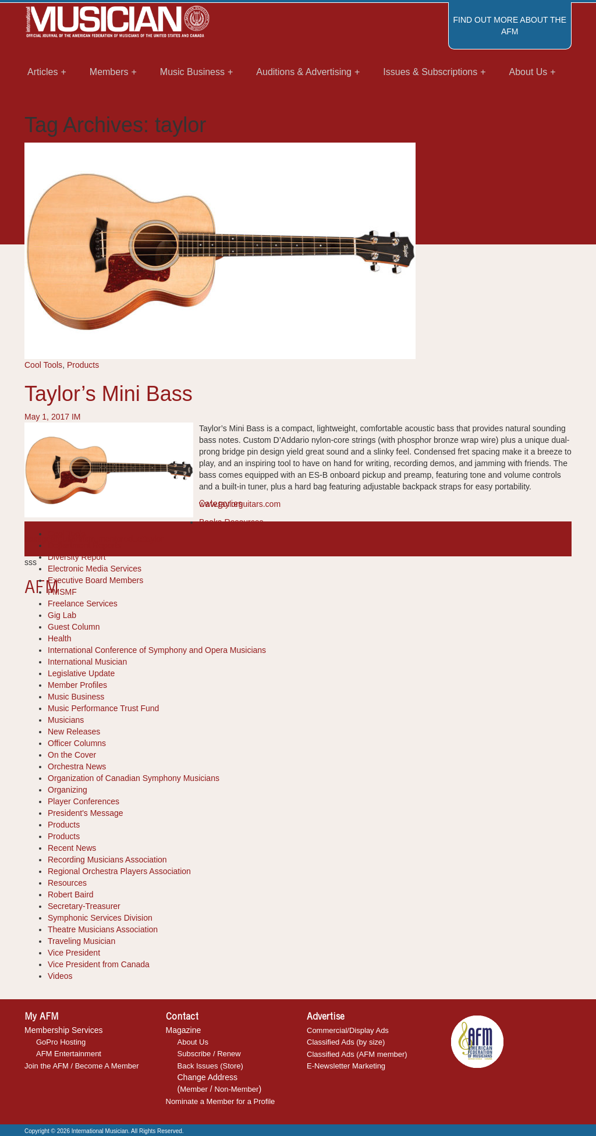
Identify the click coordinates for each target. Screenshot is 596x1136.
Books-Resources (231, 522)
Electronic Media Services (94, 568)
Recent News (72, 848)
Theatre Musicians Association (103, 929)
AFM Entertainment (68, 1053)
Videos (60, 976)
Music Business (76, 696)
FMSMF (62, 592)
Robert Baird (71, 894)
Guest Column (74, 626)
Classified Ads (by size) (346, 1042)
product (130, 539)
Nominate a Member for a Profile (220, 1101)
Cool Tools (43, 365)
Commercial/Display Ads (348, 1030)
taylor (154, 539)
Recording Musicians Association (107, 859)
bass (33, 539)
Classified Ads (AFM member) (357, 1054)
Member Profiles (77, 685)
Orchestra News (77, 766)
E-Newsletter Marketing (346, 1066)
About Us (193, 1042)
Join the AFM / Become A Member (81, 1066)
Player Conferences (83, 801)
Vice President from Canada (99, 964)
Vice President (74, 952)
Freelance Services (83, 603)
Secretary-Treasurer (84, 906)
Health (59, 638)
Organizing (67, 789)
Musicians (66, 720)
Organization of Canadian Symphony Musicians (133, 778)
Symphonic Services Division (100, 917)
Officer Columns (77, 743)
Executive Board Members (95, 580)
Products (83, 365)
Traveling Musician (81, 941)
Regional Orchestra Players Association (119, 871)
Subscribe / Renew (209, 1053)
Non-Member (237, 1089)
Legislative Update (81, 673)
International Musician (87, 661)
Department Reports (84, 545)
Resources (67, 883)
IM (76, 416)
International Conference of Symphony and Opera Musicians (157, 650)
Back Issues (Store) (210, 1066)
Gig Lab (62, 615)
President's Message (85, 813)
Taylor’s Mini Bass (108, 394)
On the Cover (72, 754)
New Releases (74, 731)
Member (194, 1089)
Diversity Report (77, 557)
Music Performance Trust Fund (103, 708)
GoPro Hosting (61, 1042)
